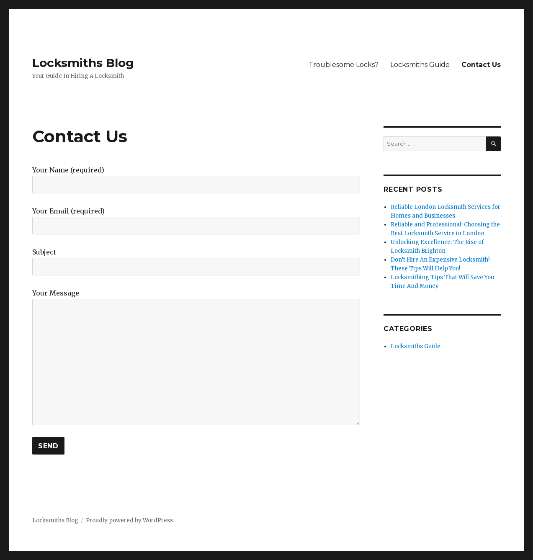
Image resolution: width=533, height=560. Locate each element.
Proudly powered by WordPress (129, 520)
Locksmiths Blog (83, 63)
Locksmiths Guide (420, 65)
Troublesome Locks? (344, 65)
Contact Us (481, 65)
